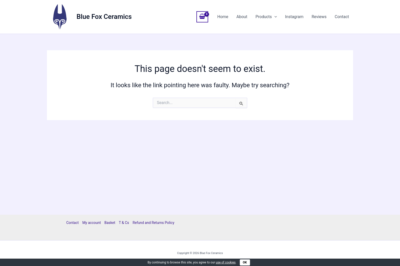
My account (91, 223)
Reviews (319, 16)
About (241, 16)
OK (245, 262)
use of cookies (226, 262)
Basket (109, 223)
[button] (274, 17)
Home (222, 16)
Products (266, 17)
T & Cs (124, 223)
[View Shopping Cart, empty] (202, 16)
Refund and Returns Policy (153, 223)
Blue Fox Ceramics (104, 16)
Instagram (294, 16)
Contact (342, 16)
